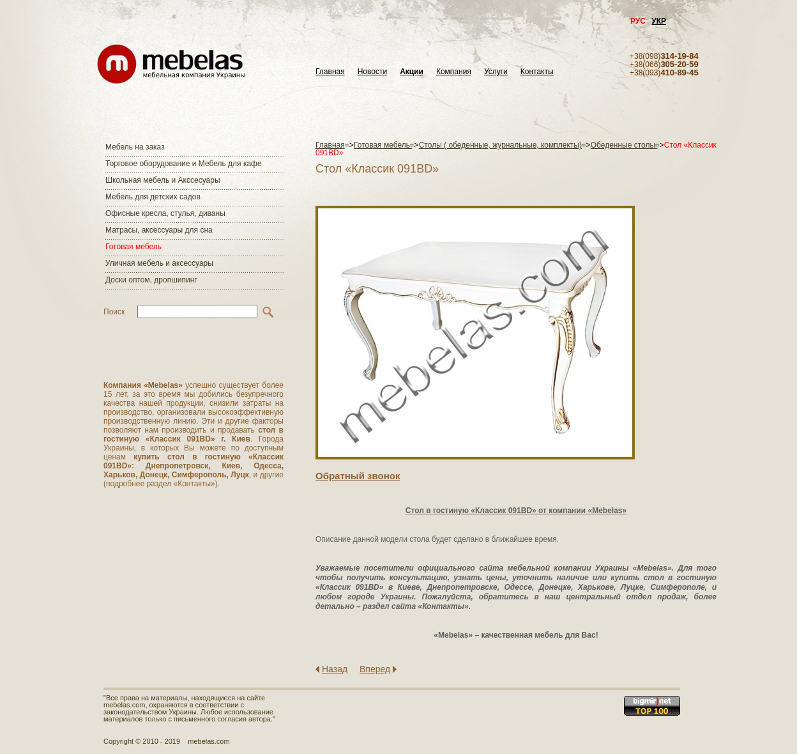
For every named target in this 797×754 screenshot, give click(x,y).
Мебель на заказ (135, 146)
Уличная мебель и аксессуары (159, 263)
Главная (330, 72)
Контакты (537, 72)
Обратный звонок (357, 475)
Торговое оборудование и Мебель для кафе (183, 163)
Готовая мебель (133, 246)
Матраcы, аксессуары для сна (159, 230)
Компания (453, 72)
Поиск (114, 311)
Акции (411, 72)
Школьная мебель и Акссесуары (162, 180)
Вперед (375, 669)
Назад (334, 669)
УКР (658, 21)
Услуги (496, 72)
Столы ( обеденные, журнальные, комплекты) (500, 145)
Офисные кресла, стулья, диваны (165, 213)
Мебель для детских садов (153, 196)
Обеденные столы (624, 145)
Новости (372, 72)
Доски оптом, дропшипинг (151, 279)
